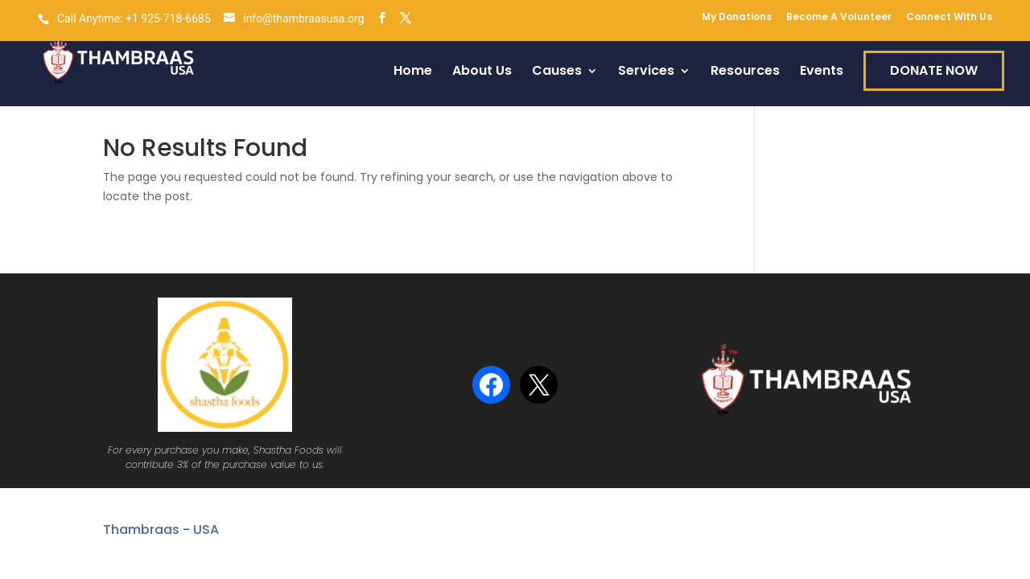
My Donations (737, 17)
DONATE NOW (934, 70)
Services (646, 72)
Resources (745, 72)
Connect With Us (949, 17)
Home (412, 72)
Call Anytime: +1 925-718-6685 (134, 18)
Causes (557, 72)
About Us (482, 72)
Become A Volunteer (839, 17)
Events (821, 72)
